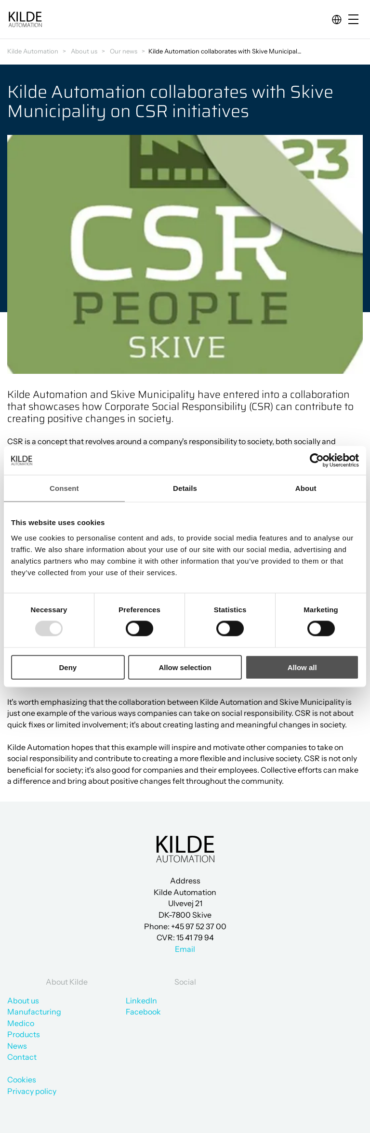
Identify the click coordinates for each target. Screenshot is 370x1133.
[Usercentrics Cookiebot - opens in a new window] (317, 460)
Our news (123, 51)
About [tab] (306, 488)
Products (23, 1034)
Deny (68, 667)
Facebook (143, 1011)
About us (84, 51)
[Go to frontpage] (25, 19)
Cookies (21, 1079)
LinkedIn (141, 1000)
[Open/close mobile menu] (355, 20)
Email (185, 949)
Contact (22, 1057)
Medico (20, 1023)
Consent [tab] (64, 488)
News (17, 1046)
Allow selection (185, 667)
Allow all (302, 667)
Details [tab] (185, 488)
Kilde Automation (32, 51)
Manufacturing (34, 1011)
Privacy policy (31, 1091)
